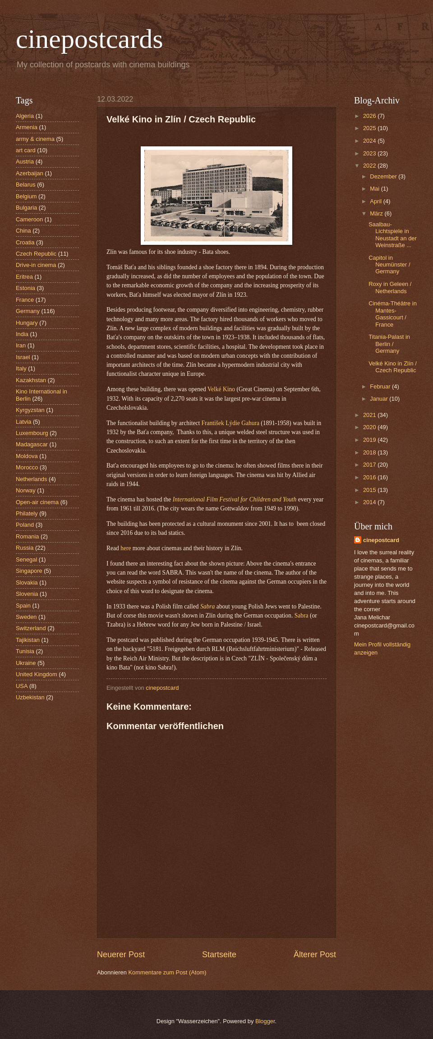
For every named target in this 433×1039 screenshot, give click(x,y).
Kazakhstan (31, 380)
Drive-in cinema (36, 265)
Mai (375, 188)
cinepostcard (381, 540)
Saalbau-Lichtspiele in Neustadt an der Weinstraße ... (393, 234)
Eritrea (24, 276)
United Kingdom (36, 674)
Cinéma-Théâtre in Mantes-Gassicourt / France (393, 314)
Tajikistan (28, 640)
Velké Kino (221, 389)
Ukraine (26, 663)
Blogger (265, 1021)
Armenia (26, 127)
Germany (28, 311)
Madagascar (32, 444)
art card (26, 150)
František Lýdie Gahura (230, 423)
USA (22, 686)
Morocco (27, 467)
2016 (370, 477)
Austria (25, 161)
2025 (370, 128)
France (25, 299)
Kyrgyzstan (30, 410)
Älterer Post (315, 954)
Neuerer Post (121, 954)
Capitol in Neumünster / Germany (389, 264)
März (377, 213)
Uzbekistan (30, 697)
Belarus (26, 184)
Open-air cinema (37, 502)
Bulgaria (26, 207)
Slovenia (27, 593)
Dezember (384, 176)
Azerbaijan (29, 173)
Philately (27, 513)
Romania (27, 536)
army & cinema (35, 139)
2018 (370, 452)
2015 (370, 490)
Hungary (27, 322)
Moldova (27, 456)
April (376, 201)
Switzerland (31, 628)
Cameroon (29, 219)
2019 (370, 439)
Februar (381, 386)
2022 (370, 165)
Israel (23, 357)
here (125, 548)
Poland (25, 524)
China (23, 230)
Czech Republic (36, 253)
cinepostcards (89, 39)
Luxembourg (32, 433)
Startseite (219, 954)
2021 (370, 415)
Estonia (25, 288)
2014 (370, 502)
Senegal (26, 559)
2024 (370, 140)
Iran (21, 345)
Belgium (26, 196)
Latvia (23, 421)
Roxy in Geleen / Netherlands (390, 287)
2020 (370, 427)
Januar (379, 398)
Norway (26, 490)
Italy (21, 368)
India (22, 334)
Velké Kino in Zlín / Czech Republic (393, 367)
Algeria (25, 115)
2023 (370, 153)
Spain (23, 605)
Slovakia (27, 582)
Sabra (302, 615)
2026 (370, 115)
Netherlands (31, 479)
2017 (370, 464)
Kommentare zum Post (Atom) (167, 972)
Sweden (26, 616)
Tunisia (25, 651)
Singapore (29, 570)
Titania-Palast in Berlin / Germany (389, 343)
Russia (24, 547)
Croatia (25, 242)
